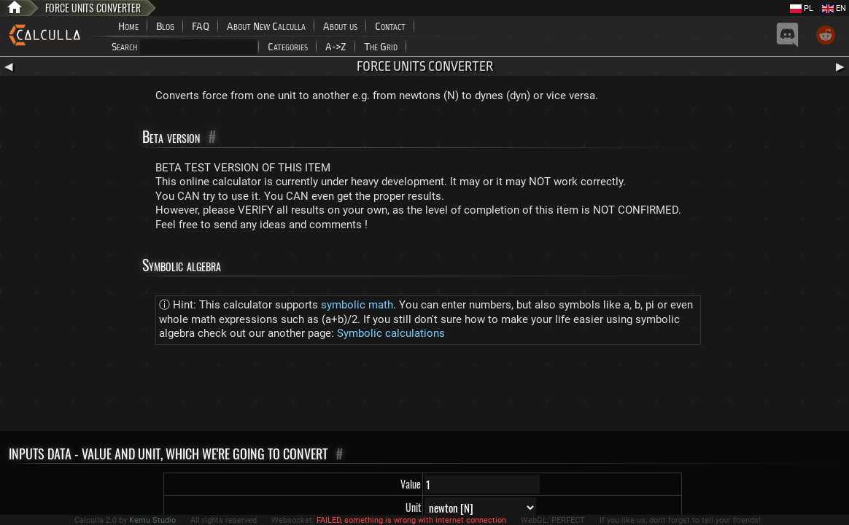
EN (834, 8)
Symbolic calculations (391, 333)
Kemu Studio (152, 520)
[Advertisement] (424, 391)
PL (801, 8)
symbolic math (357, 304)
